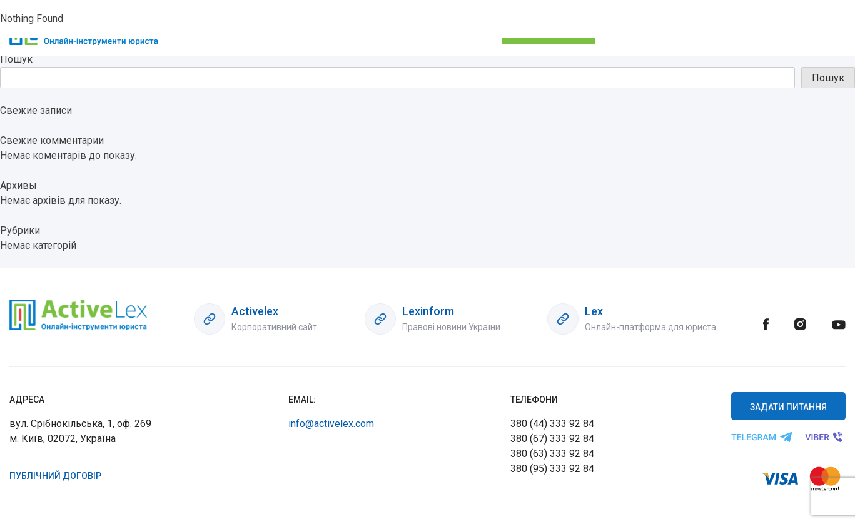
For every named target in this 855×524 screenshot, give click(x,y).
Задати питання (788, 407)
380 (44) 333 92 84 (552, 424)
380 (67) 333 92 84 (552, 439)
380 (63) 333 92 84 (552, 454)
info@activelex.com (331, 424)
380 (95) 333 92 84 (552, 469)
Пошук (16, 59)
